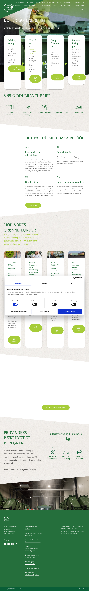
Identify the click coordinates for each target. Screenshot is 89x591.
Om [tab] (70, 283)
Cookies (27, 529)
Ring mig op (35, 79)
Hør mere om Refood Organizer (55, 407)
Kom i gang (33, 205)
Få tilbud (57, 77)
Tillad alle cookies (69, 311)
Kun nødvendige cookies (19, 311)
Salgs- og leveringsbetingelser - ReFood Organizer (31, 549)
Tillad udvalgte (44, 311)
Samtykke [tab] (18, 283)
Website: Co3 (82, 589)
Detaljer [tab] (44, 283)
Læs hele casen (14, 340)
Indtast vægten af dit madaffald (65, 434)
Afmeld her (79, 77)
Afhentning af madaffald (32, 568)
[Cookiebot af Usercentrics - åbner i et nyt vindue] (74, 278)
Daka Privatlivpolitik (31, 527)
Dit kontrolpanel (17, 68)
